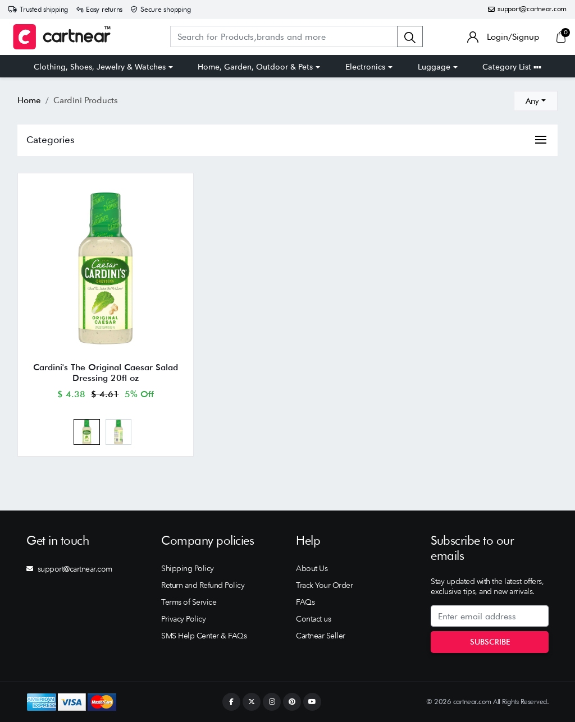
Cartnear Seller (320, 636)
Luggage (434, 67)
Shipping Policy (187, 568)
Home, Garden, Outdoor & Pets (255, 67)
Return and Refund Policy (202, 585)
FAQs (305, 602)
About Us (311, 568)
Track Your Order (324, 585)
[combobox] (536, 101)
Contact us (313, 619)
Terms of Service (188, 602)
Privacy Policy (183, 619)
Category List (511, 67)
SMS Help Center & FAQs (204, 636)
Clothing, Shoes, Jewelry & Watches (100, 67)
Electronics (365, 67)
